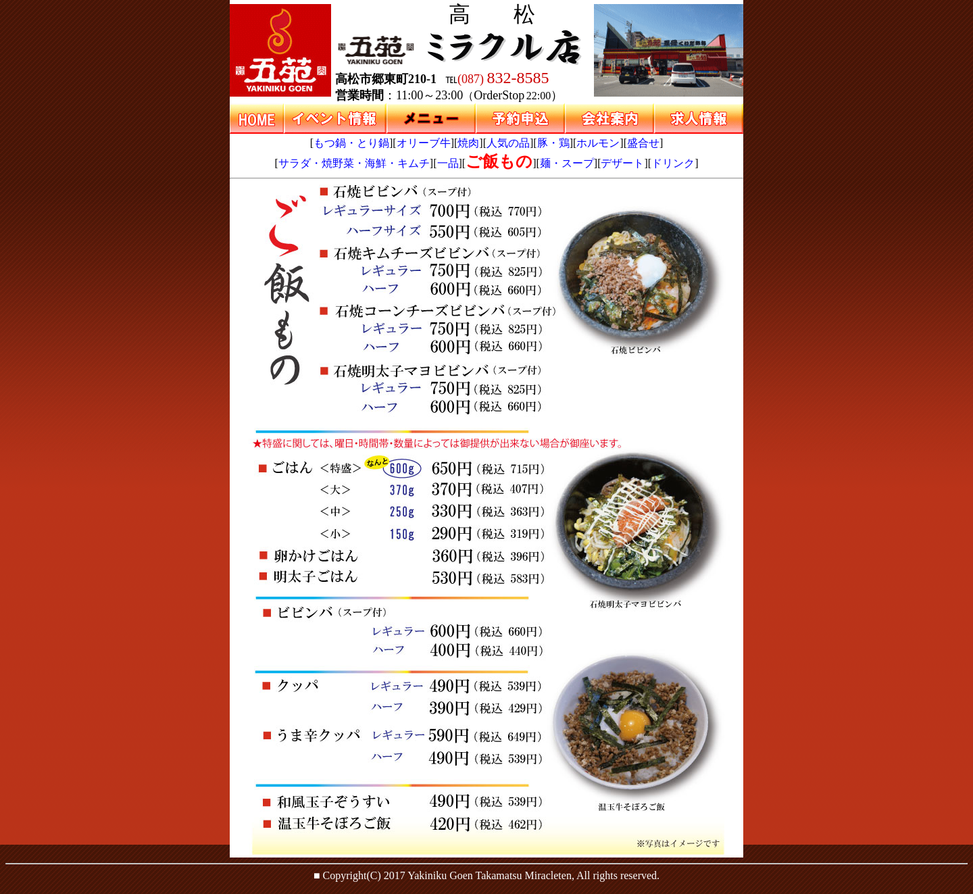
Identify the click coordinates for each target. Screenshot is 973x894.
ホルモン (598, 143)
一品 (448, 163)
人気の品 (508, 143)
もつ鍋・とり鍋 (351, 143)
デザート (622, 163)
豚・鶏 (553, 143)
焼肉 (468, 143)
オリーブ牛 (424, 143)
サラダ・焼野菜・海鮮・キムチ (354, 163)
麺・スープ (567, 163)
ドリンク (673, 163)
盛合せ (643, 143)
